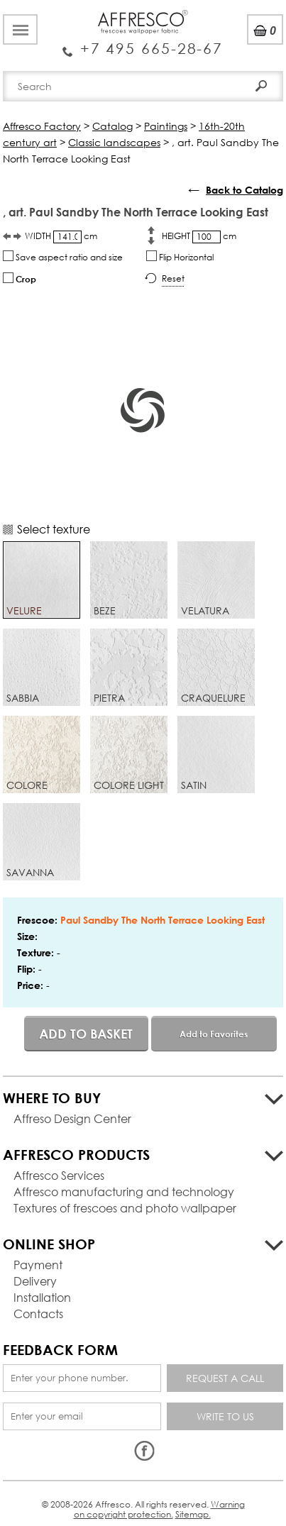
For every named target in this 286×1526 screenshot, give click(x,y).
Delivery (35, 1280)
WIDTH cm (61, 236)
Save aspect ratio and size (63, 256)
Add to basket (86, 1033)
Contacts (38, 1313)
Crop (19, 278)
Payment (37, 1264)
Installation (42, 1297)
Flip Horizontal (180, 256)
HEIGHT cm (199, 236)
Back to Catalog (244, 190)
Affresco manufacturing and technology (123, 1191)
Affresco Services (58, 1175)
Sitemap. (193, 1514)
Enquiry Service (143, 43)
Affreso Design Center (72, 1118)
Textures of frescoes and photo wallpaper (124, 1207)
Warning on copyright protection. (159, 1509)
